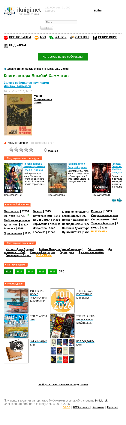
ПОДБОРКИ (17, 45)
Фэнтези (9, 215)
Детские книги (42, 215)
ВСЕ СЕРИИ (44, 255)
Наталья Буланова (33, 170)
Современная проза (104, 215)
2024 (30, 271)
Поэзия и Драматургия (77, 228)
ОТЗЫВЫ (82, 37)
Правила (112, 407)
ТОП (43, 37)
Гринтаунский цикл (18, 255)
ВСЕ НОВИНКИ (20, 37)
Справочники (100, 219)
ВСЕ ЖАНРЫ (99, 231)
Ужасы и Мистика (102, 223)
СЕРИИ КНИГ (107, 37)
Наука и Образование (76, 219)
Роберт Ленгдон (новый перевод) (61, 249)
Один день (67, 252)
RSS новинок (81, 407)
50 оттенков (96, 249)
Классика (39, 232)
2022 (52, 271)
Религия (96, 211)
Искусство (40, 228)
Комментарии (16, 142)
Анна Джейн (118, 172)
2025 (19, 271)
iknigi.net (101, 400)
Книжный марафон (43, 252)
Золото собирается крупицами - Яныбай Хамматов (27, 84)
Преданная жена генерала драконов (34, 165)
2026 (8, 271)
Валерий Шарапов (77, 167)
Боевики (9, 228)
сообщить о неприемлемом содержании (63, 384)
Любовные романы (17, 220)
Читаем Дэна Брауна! (20, 249)
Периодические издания (78, 223)
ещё (61, 270)
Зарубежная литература (49, 223)
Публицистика (71, 232)
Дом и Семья (41, 219)
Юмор (95, 227)
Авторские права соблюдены (63, 56)
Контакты (98, 407)
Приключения (13, 233)
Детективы (11, 224)
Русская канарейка (91, 252)
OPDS (66, 407)
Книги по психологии (76, 211)
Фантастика (11, 211)
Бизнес (37, 211)
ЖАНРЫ (60, 37)
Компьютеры (71, 215)
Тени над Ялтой (76, 164)
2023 (41, 271)
